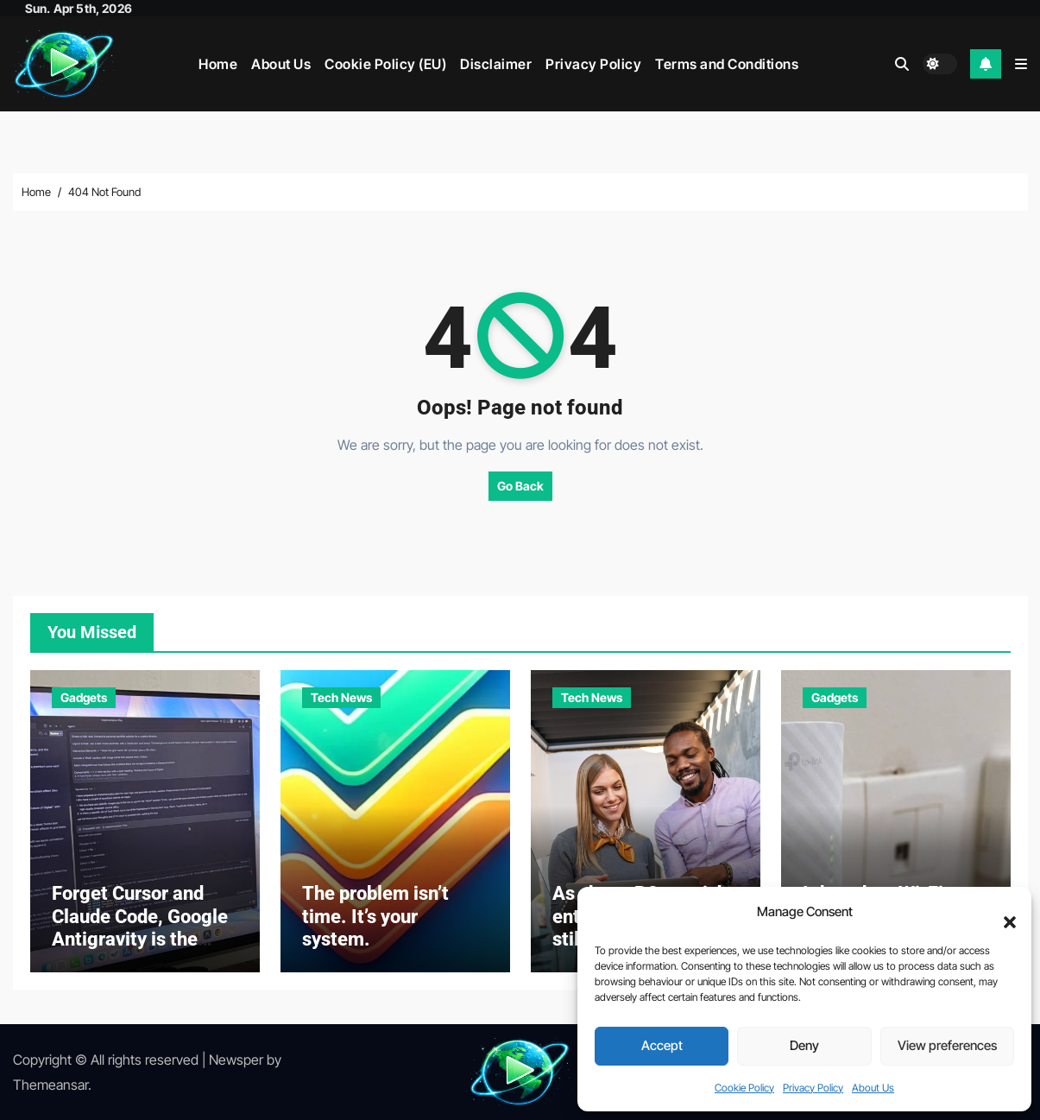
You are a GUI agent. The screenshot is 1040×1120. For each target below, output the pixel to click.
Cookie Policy (744, 1087)
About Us (873, 1087)
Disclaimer (496, 64)
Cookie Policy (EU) (385, 64)
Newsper (236, 1059)
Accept (662, 1045)
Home (218, 64)
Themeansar (50, 1084)
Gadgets (83, 697)
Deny (804, 1045)
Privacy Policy (813, 1087)
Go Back (520, 485)
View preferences (947, 1045)
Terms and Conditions (726, 64)
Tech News (341, 697)
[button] (1001, 913)
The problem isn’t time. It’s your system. (375, 916)
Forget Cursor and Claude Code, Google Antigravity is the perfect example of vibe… (140, 939)
